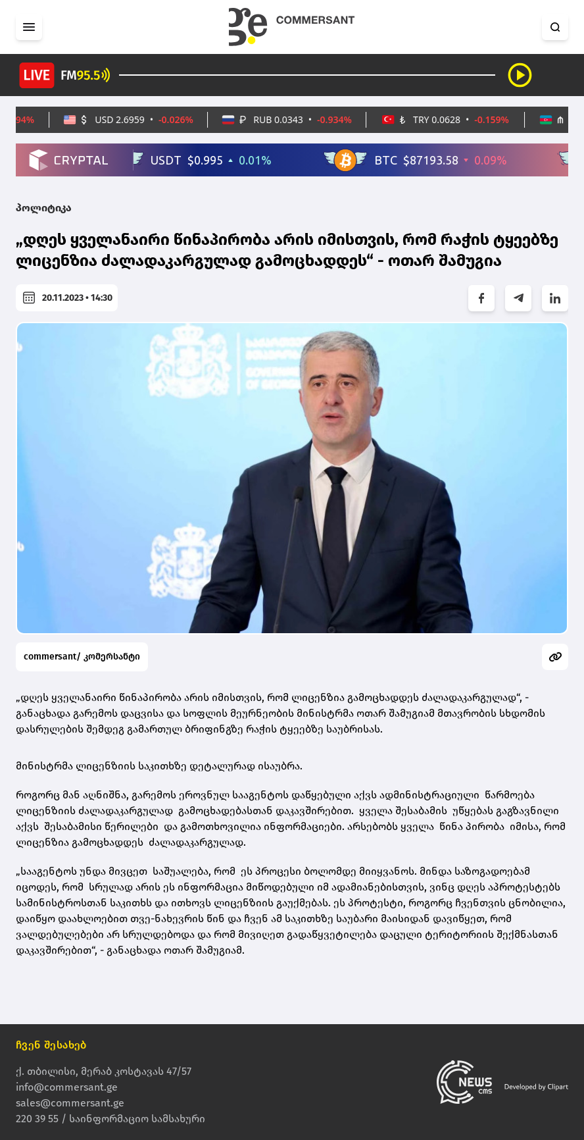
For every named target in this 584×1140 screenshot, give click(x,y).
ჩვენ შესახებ (51, 1045)
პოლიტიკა (44, 207)
